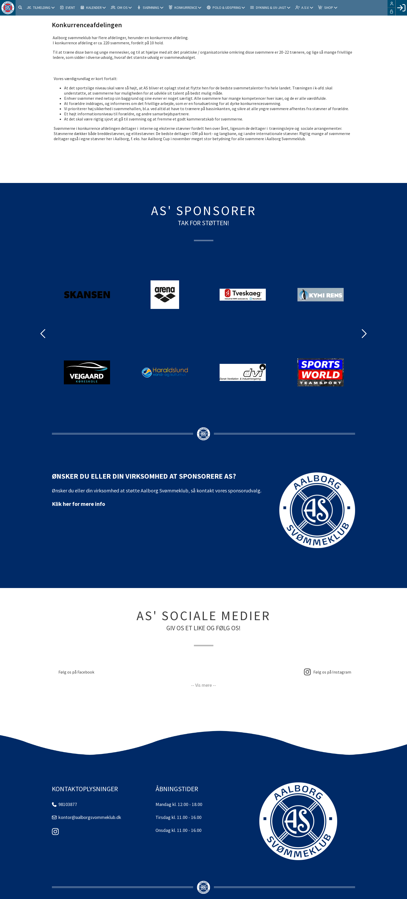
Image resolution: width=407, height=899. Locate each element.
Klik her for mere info (78, 503)
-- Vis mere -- (203, 685)
